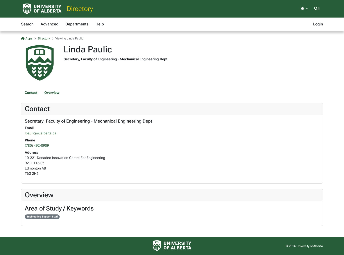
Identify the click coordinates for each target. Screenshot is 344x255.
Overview (51, 93)
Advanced (49, 24)
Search (27, 24)
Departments (76, 24)
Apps (26, 38)
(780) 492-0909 (37, 145)
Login (318, 24)
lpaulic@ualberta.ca (40, 133)
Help (99, 24)
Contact (31, 93)
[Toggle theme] (304, 9)
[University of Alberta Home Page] (42, 9)
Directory (80, 8)
